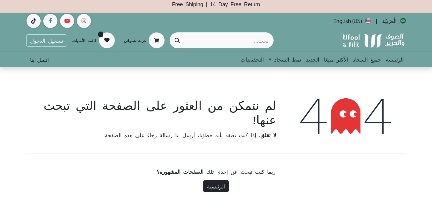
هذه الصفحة (119, 135)
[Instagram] (84, 21)
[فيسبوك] (50, 21)
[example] (67, 21)
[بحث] (177, 40)
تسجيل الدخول (46, 40)
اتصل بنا (39, 59)
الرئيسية (216, 186)
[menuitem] (394, 21)
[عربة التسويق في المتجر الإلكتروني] (144, 40)
